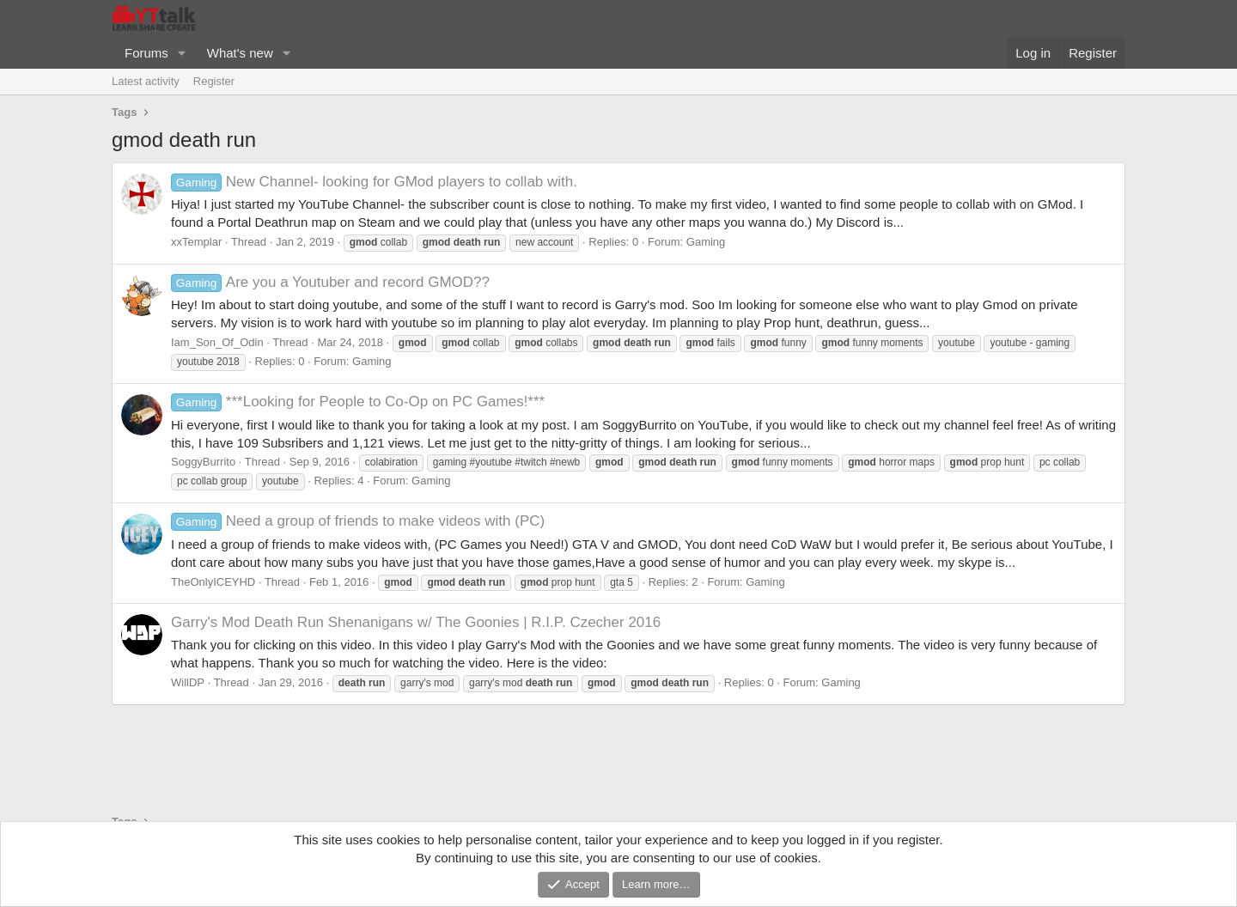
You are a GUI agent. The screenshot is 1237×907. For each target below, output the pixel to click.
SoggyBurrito (203, 461)
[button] (182, 53)
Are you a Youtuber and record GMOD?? (330, 282)
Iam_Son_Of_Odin (217, 342)
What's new (240, 53)
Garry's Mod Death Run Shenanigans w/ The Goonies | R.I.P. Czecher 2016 (416, 622)
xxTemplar (196, 241)
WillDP (187, 682)
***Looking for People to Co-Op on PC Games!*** (358, 401)
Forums (146, 53)
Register (214, 81)
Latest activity (146, 81)
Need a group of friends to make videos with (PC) (358, 521)
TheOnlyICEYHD (213, 581)
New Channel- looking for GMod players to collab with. (374, 181)
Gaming (706, 241)
